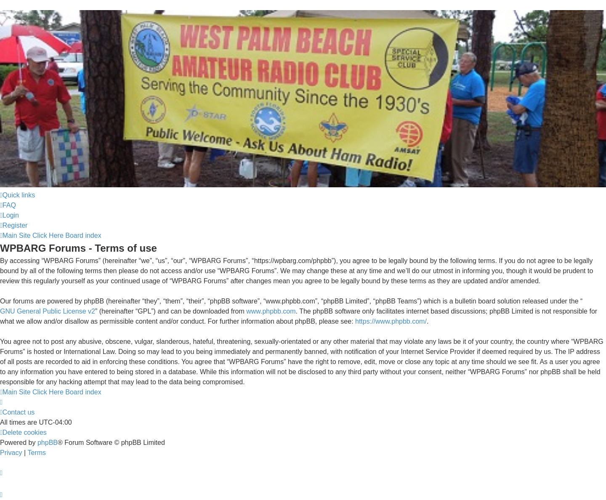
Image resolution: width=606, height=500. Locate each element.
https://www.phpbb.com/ (391, 321)
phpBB (47, 442)
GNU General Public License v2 (47, 311)
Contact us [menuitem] (17, 412)
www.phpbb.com (270, 311)
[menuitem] (8, 205)
